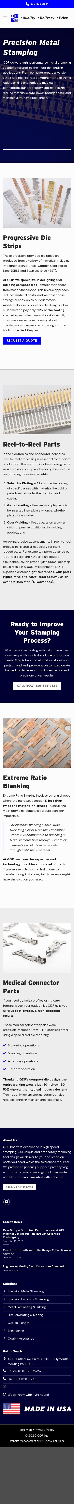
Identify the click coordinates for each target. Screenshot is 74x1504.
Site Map (26, 1430)
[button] (5, 18)
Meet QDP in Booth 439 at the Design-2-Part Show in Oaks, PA (37, 1251)
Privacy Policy (44, 1430)
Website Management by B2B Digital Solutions (37, 1441)
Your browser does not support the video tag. (37, 124)
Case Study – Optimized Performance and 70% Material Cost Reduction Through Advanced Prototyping (33, 1234)
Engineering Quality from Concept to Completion (35, 1266)
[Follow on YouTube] (6, 1202)
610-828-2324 (37, 4)
